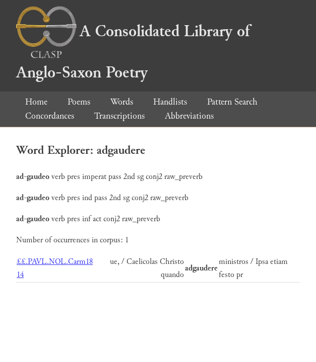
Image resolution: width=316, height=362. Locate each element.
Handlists (170, 102)
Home (36, 102)
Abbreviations (189, 116)
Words (121, 102)
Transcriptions (119, 116)
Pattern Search (232, 102)
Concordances (49, 116)
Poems (79, 102)
